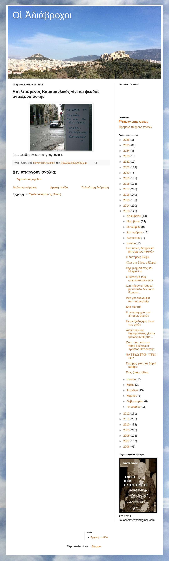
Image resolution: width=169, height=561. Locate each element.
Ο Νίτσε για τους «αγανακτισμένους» (139, 278)
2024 (126, 150)
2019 (126, 178)
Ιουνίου (131, 379)
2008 (126, 435)
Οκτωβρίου (134, 226)
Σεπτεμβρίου (135, 232)
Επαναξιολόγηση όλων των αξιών (140, 323)
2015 (126, 200)
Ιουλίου (131, 243)
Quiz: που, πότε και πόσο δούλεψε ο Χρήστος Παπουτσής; (140, 346)
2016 (126, 194)
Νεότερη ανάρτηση (25, 187)
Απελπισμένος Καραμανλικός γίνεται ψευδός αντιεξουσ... (140, 333)
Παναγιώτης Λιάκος (135, 121)
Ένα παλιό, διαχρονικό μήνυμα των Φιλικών (140, 250)
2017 (126, 189)
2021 (126, 167)
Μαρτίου (132, 395)
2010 (126, 424)
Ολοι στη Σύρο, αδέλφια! (141, 262)
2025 (126, 145)
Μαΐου (131, 384)
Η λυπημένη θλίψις (137, 257)
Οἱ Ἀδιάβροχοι (42, 15)
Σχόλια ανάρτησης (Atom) (45, 194)
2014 (126, 205)
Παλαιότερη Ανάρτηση (95, 187)
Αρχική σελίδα (59, 187)
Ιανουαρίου (134, 406)
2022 (126, 161)
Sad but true (133, 306)
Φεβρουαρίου (135, 401)
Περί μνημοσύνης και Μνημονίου (139, 269)
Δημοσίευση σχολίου (29, 179)
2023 (126, 156)
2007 (126, 441)
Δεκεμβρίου (134, 216)
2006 (126, 446)
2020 (126, 172)
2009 (126, 430)
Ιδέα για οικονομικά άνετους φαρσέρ (138, 299)
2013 (126, 211)
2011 (126, 419)
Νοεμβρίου (134, 221)
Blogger (96, 546)
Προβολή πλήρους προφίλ (135, 127)
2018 (126, 183)
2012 (126, 413)
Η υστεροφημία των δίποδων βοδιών (138, 314)
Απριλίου (133, 390)
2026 (126, 139)
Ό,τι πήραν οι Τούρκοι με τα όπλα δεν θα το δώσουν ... (140, 289)
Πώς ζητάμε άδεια (137, 372)
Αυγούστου (134, 237)
